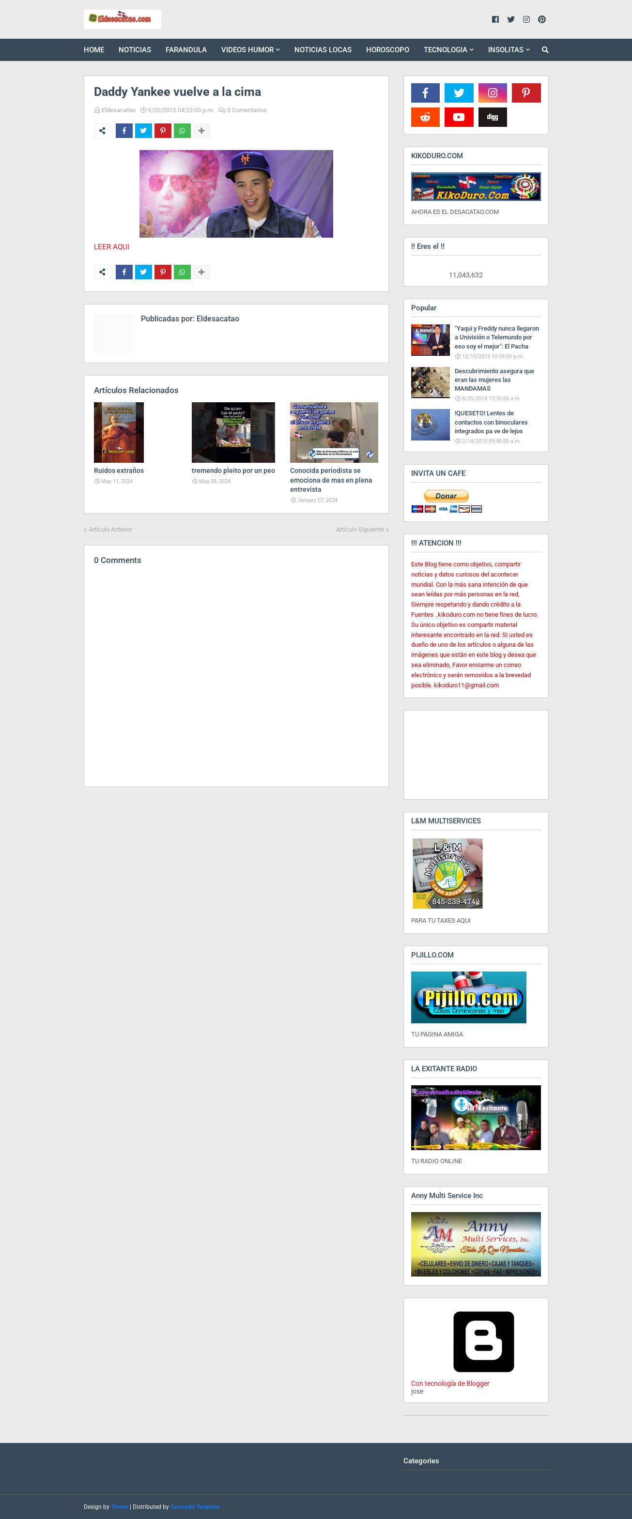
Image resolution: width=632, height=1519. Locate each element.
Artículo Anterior (110, 529)
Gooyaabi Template (194, 1507)
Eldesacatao (119, 110)
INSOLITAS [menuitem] (506, 50)
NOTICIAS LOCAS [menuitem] (323, 50)
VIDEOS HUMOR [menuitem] (247, 50)
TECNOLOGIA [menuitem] (445, 50)
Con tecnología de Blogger (483, 1379)
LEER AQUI (111, 247)
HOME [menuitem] (94, 50)
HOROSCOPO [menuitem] (387, 50)
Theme (119, 1507)
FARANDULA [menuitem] (186, 50)
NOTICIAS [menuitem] (135, 50)
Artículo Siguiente (360, 529)
